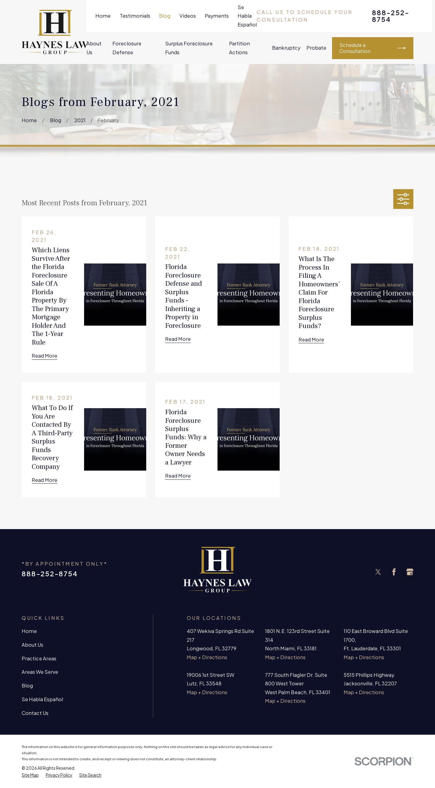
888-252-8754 (390, 16)
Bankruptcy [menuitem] (286, 47)
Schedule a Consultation (372, 48)
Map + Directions (207, 657)
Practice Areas (39, 658)
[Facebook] (394, 571)
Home (103, 15)
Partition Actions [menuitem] (239, 47)
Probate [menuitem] (316, 47)
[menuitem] (30, 775)
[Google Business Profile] (409, 571)
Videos (187, 15)
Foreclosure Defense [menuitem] (126, 47)
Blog (164, 15)
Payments (217, 15)
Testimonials (135, 15)
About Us (32, 644)
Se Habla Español (247, 16)
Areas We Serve (40, 672)
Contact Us (35, 713)
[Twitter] (378, 571)
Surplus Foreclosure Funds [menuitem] (189, 47)
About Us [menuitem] (94, 47)
